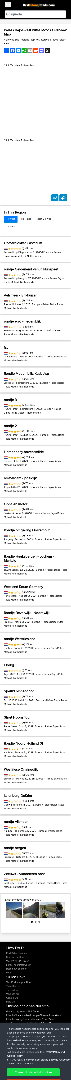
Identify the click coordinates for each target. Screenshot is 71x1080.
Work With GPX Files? (17, 961)
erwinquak (10, 570)
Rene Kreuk (10, 596)
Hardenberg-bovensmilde (24, 451)
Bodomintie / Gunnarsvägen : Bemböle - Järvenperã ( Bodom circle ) (35, 1036)
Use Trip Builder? (15, 957)
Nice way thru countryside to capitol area (34, 1028)
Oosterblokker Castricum (23, 243)
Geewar (8, 805)
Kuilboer (8, 648)
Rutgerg (8, 539)
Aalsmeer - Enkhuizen (20, 295)
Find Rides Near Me (16, 953)
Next (60, 910)
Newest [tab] (10, 219)
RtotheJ (8, 304)
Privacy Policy (49, 1068)
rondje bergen (15, 847)
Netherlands (34, 256)
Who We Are (12, 994)
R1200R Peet (11, 409)
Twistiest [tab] (11, 226)
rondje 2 (10, 425)
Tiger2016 (9, 674)
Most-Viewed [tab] (44, 219)
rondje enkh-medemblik (22, 321)
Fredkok (8, 622)
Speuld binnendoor (19, 691)
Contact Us (12, 997)
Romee (8, 461)
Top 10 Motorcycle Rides (19, 982)
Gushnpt (11, 1011)
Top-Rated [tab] (25, 219)
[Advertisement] (35, 102)
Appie (7, 487)
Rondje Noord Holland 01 (23, 743)
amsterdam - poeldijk (20, 478)
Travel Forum (13, 986)
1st (6, 347)
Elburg (9, 665)
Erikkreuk (9, 330)
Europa (47, 252)
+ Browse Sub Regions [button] (17, 39)
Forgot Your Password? (18, 964)
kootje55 (9, 883)
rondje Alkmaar (15, 821)
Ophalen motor (15, 504)
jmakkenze (12, 1023)
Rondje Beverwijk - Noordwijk (26, 612)
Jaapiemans (10, 356)
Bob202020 (11, 700)
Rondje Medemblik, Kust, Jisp (26, 373)
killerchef (11, 1015)
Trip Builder (12, 990)
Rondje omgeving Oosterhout (26, 530)
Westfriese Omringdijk (21, 769)
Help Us (10, 1001)
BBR (30, 1011)
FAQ (8, 972)
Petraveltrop (11, 252)
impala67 (11, 1027)
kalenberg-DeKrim (18, 795)
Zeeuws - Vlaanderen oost (24, 873)
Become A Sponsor (16, 968)
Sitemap (36, 1068)
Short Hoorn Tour (17, 717)
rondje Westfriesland (19, 638)
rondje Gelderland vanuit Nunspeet (31, 269)
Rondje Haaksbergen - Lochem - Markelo (29, 558)
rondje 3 (10, 399)
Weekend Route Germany (23, 586)
